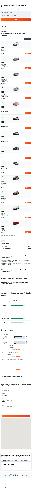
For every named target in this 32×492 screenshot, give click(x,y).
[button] (2, 1)
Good (4, 338)
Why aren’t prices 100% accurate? (16, 489)
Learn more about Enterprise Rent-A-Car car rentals (11, 466)
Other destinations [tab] (24, 460)
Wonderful (5, 336)
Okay (4, 339)
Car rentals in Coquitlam (8, 475)
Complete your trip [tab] (15, 460)
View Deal (27, 53)
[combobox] (4, 9)
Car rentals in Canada (14, 474)
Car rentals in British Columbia (23, 474)
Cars (9, 474)
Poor (4, 343)
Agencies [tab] (4, 460)
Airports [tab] (8, 460)
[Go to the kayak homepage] (7, 1)
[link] (16, 416)
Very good (5, 337)
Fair (3, 341)
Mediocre (5, 342)
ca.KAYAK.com (5, 474)
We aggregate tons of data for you (16, 487)
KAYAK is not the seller (16, 485)
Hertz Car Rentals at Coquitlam (7, 378)
